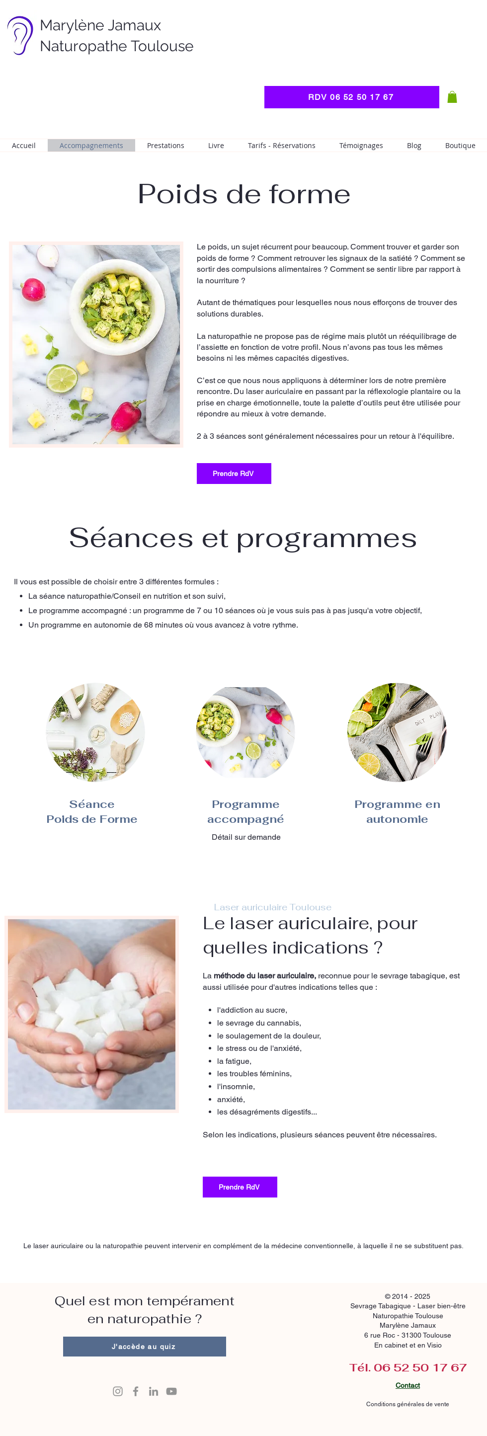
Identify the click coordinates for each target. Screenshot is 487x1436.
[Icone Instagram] (117, 1391)
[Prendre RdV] (234, 473)
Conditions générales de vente (407, 1404)
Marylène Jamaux (100, 25)
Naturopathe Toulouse (117, 46)
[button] (452, 97)
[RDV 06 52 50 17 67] (351, 97)
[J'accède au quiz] (144, 1346)
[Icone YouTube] (171, 1391)
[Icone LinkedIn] (153, 1391)
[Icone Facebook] (135, 1391)
